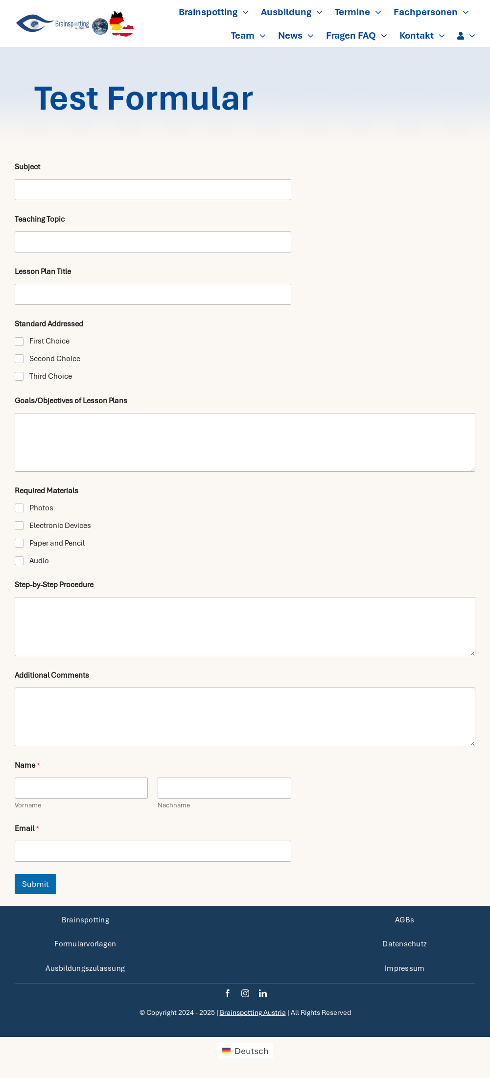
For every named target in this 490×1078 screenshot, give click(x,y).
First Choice (49, 341)
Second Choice (54, 359)
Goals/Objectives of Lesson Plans (71, 401)
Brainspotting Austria (253, 1012)
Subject (27, 167)
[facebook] (228, 993)
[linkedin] (263, 993)
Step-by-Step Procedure (54, 585)
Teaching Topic (40, 219)
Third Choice (50, 376)
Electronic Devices (60, 525)
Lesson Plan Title (43, 271)
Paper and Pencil (57, 543)
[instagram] (245, 993)
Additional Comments (52, 675)
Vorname (28, 805)
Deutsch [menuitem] (251, 1050)
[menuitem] (245, 1050)
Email (27, 828)
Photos (41, 508)
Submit (35, 884)
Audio (39, 561)
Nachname (174, 805)
